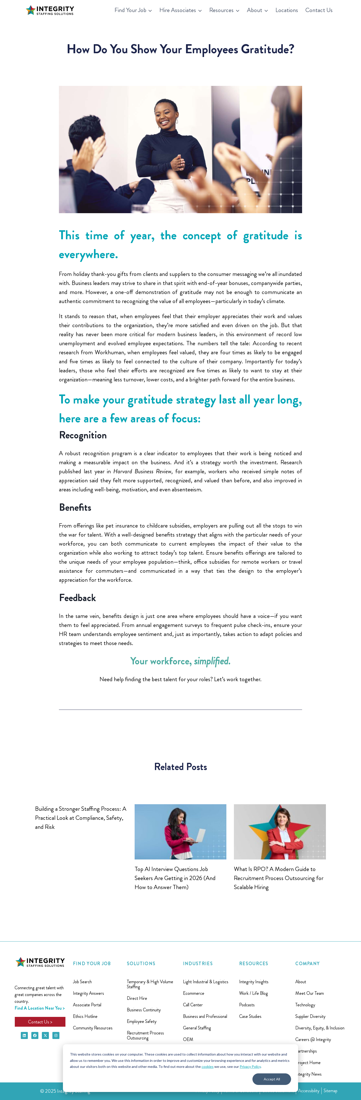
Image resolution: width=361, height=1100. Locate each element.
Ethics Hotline (85, 1016)
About (300, 981)
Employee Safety (141, 1021)
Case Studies (250, 1016)
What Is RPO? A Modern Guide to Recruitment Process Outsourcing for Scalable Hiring (278, 878)
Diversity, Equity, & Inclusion (319, 1028)
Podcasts (247, 1005)
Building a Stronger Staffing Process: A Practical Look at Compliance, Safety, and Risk (80, 817)
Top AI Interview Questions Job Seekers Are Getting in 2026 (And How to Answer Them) (175, 878)
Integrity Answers (88, 993)
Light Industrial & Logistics (205, 981)
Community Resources (93, 1028)
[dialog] (180, 1068)
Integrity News (308, 1074)
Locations (287, 10)
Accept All (272, 1079)
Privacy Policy (250, 1066)
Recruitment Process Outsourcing (145, 1035)
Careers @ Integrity (313, 1039)
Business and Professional (205, 1016)
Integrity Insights (253, 981)
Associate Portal (87, 1005)
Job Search (82, 981)
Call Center (193, 1005)
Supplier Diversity (310, 1016)
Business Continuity (144, 1010)
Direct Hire (137, 998)
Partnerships (306, 1051)
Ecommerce (193, 993)
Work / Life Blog (253, 993)
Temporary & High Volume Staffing (150, 984)
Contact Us (319, 10)
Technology (305, 1005)
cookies (208, 1066)
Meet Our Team (309, 993)
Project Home (308, 1062)
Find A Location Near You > (40, 1008)
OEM (188, 1039)
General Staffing (197, 1028)
